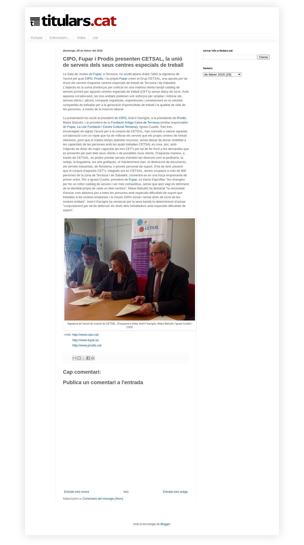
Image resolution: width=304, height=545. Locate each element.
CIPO (88, 78)
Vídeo (81, 38)
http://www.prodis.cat (86, 345)
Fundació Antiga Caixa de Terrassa (135, 122)
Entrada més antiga (175, 491)
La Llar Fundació (88, 127)
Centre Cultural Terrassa (120, 127)
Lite (95, 38)
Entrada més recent (76, 491)
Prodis (98, 78)
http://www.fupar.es (85, 340)
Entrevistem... (59, 38)
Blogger (165, 524)
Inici (126, 491)
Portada (36, 38)
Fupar (97, 74)
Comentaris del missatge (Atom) (102, 498)
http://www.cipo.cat (85, 334)
